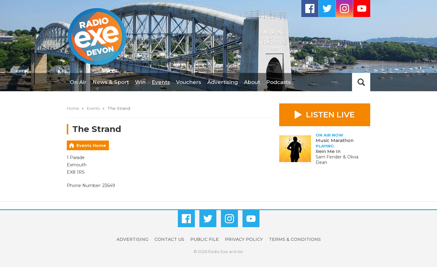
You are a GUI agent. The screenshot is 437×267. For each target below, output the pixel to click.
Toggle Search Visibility (361, 82)
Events (161, 82)
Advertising (222, 82)
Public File (204, 239)
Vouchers (188, 82)
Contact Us (169, 239)
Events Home (91, 145)
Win (140, 82)
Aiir (240, 251)
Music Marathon (335, 140)
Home (73, 108)
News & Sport (111, 82)
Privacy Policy (244, 239)
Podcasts (278, 82)
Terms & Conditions (295, 239)
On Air (78, 82)
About (252, 82)
